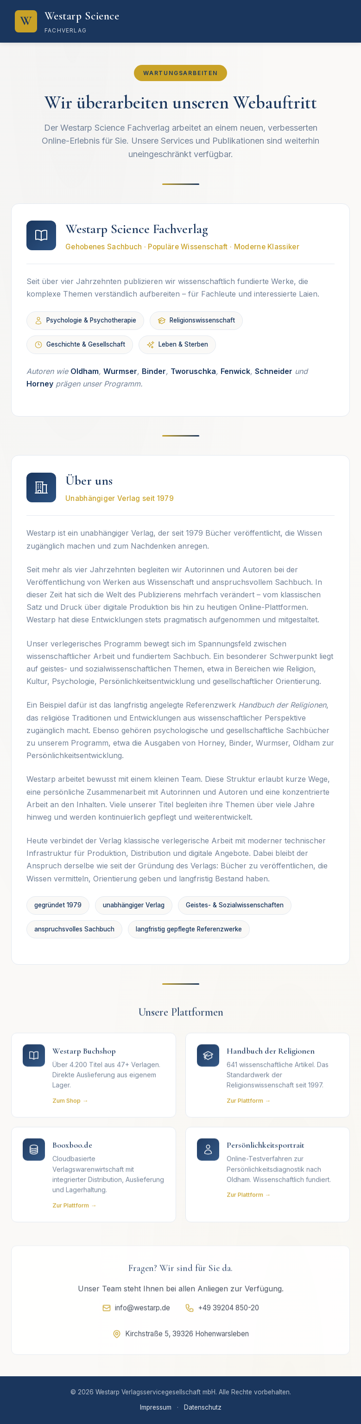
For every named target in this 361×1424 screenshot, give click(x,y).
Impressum (155, 1407)
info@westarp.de (136, 1311)
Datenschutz (203, 1407)
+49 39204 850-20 (222, 1311)
